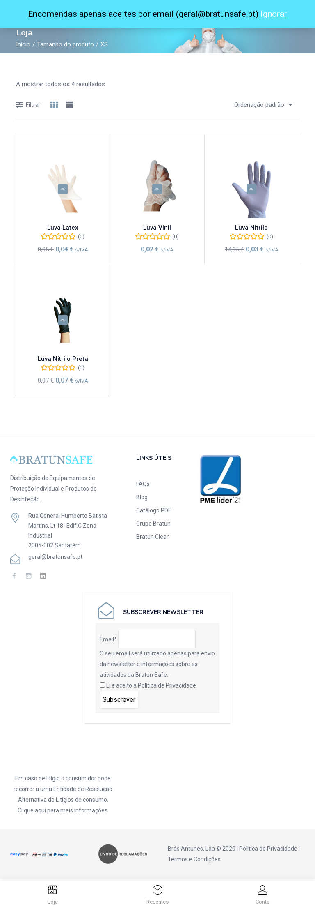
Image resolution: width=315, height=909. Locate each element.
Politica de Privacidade (268, 850)
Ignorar (273, 14)
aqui (40, 812)
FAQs (143, 485)
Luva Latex (62, 230)
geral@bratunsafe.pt (55, 558)
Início (23, 44)
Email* (108, 641)
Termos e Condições (194, 861)
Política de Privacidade (167, 687)
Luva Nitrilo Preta (63, 362)
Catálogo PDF (153, 512)
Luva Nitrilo (251, 230)
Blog (142, 499)
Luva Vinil (157, 230)
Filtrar (28, 105)
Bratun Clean (153, 538)
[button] (260, 105)
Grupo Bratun (153, 525)
